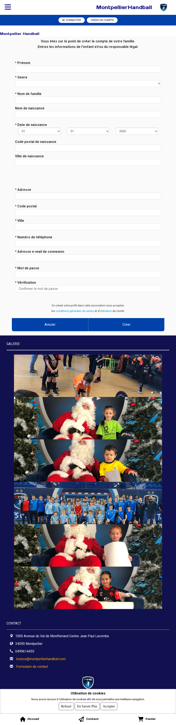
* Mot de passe (27, 268)
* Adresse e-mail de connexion (39, 252)
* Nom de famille (28, 94)
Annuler (49, 325)
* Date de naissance (31, 125)
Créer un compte (102, 20)
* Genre (21, 77)
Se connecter (71, 20)
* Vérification (25, 283)
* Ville (19, 221)
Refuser (66, 706)
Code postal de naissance (35, 142)
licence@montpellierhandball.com (41, 659)
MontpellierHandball (124, 7)
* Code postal (26, 206)
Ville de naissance (29, 156)
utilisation (106, 311)
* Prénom (22, 63)
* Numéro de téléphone (33, 237)
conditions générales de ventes (75, 311)
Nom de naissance (29, 108)
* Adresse (23, 190)
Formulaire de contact (32, 667)
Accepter (109, 706)
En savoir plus (87, 706)
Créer (126, 325)
